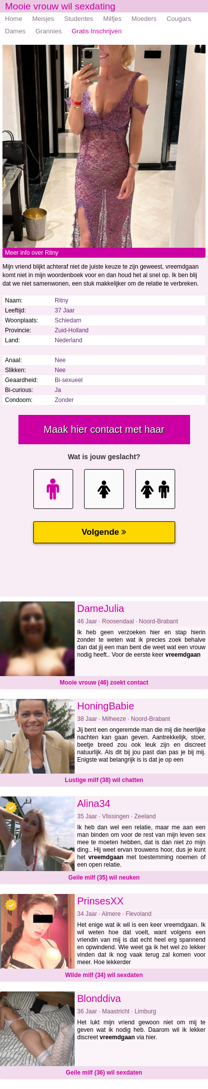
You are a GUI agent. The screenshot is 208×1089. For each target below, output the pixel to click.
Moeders (144, 18)
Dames (15, 31)
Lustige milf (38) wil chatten (104, 780)
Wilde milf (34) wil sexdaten (104, 975)
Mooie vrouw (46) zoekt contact (104, 682)
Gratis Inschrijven (96, 31)
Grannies (48, 31)
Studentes (79, 18)
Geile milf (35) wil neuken (103, 877)
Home (13, 18)
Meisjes (43, 18)
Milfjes (112, 18)
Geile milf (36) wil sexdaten (104, 1072)
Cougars (179, 18)
